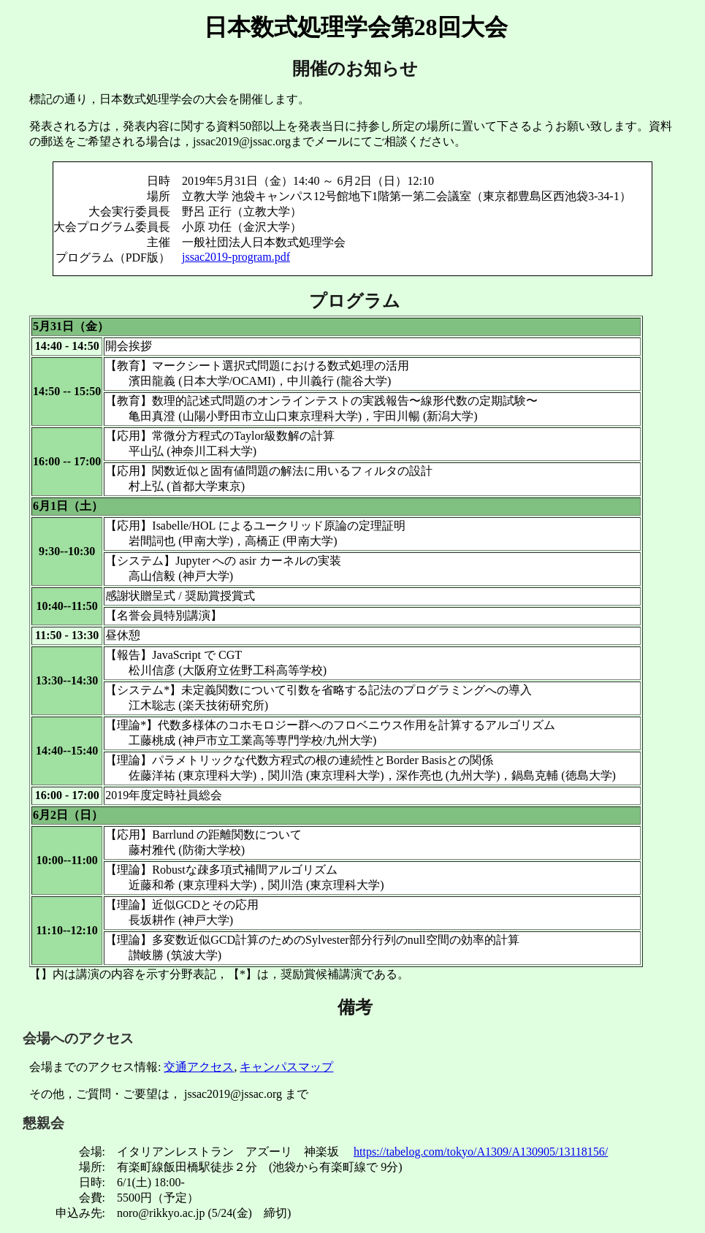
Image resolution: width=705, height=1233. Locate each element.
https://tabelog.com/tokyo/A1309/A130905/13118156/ (481, 1151)
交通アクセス (199, 1067)
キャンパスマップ (286, 1067)
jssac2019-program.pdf (236, 257)
